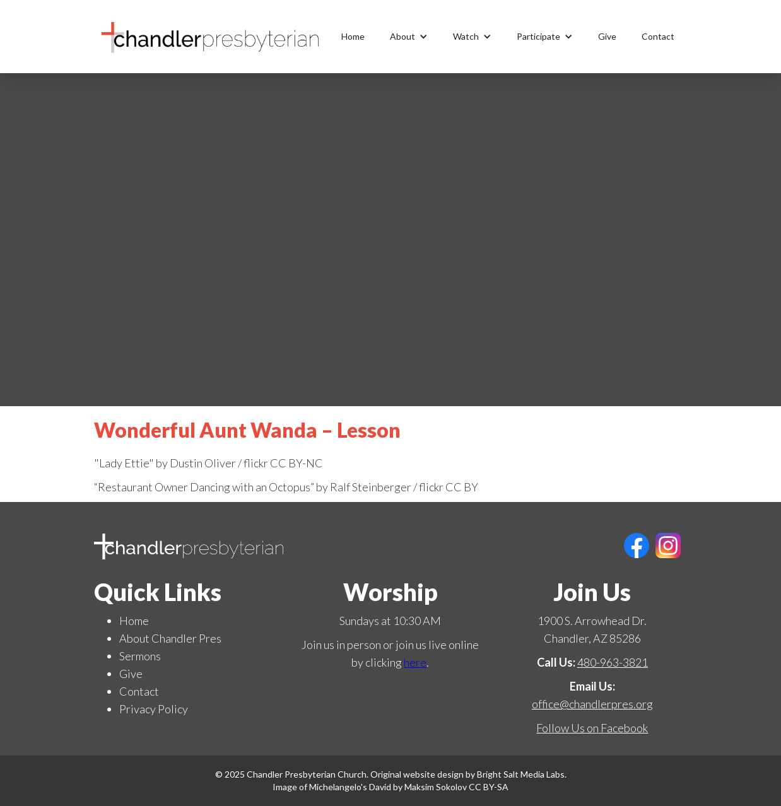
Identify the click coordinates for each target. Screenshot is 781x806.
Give (607, 36)
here (415, 662)
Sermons (140, 656)
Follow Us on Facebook (592, 728)
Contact (658, 36)
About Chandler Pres (170, 638)
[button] (408, 36)
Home (353, 36)
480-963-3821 (612, 662)
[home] (210, 36)
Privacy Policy (153, 709)
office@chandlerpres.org (592, 704)
